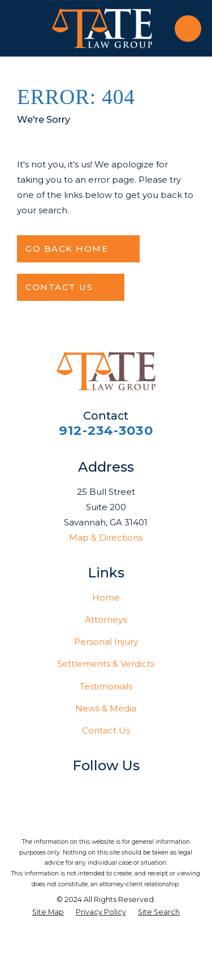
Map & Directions (105, 537)
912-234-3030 (106, 430)
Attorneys (106, 619)
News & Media (105, 708)
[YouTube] (129, 789)
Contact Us (106, 730)
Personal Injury (106, 641)
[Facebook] (60, 789)
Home (106, 597)
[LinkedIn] (106, 789)
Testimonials (106, 686)
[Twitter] (83, 789)
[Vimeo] (152, 789)
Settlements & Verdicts (105, 663)
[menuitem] (48, 912)
